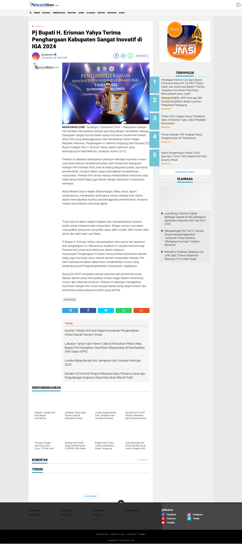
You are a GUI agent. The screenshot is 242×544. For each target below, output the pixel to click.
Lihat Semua (91, 496)
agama (100, 12)
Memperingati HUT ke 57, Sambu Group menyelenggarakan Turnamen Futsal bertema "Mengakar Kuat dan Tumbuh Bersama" (184, 229)
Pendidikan (35, 514)
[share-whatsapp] (130, 56)
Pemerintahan (70, 12)
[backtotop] (121, 503)
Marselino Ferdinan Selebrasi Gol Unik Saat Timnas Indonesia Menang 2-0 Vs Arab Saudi (184, 247)
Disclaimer (133, 534)
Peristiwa (87, 12)
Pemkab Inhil (133, 510)
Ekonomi (127, 12)
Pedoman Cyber (117, 534)
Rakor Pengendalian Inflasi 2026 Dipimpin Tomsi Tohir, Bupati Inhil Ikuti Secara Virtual (187, 153)
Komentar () (142, 55)
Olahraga (113, 12)
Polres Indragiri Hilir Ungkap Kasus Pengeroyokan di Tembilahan (188, 134)
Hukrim (40, 12)
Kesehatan (142, 12)
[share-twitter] (123, 56)
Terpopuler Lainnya (185, 164)
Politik (97, 514)
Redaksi (145, 534)
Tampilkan (143, 460)
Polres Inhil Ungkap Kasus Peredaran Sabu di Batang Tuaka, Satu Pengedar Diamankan (187, 119)
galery (155, 12)
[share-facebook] (116, 56)
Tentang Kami (100, 534)
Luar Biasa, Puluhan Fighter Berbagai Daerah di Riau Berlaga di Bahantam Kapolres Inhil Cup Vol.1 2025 (185, 210)
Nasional (53, 12)
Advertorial (41, 26)
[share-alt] (70, 310)
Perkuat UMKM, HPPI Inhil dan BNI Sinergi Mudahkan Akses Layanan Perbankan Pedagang (189, 102)
